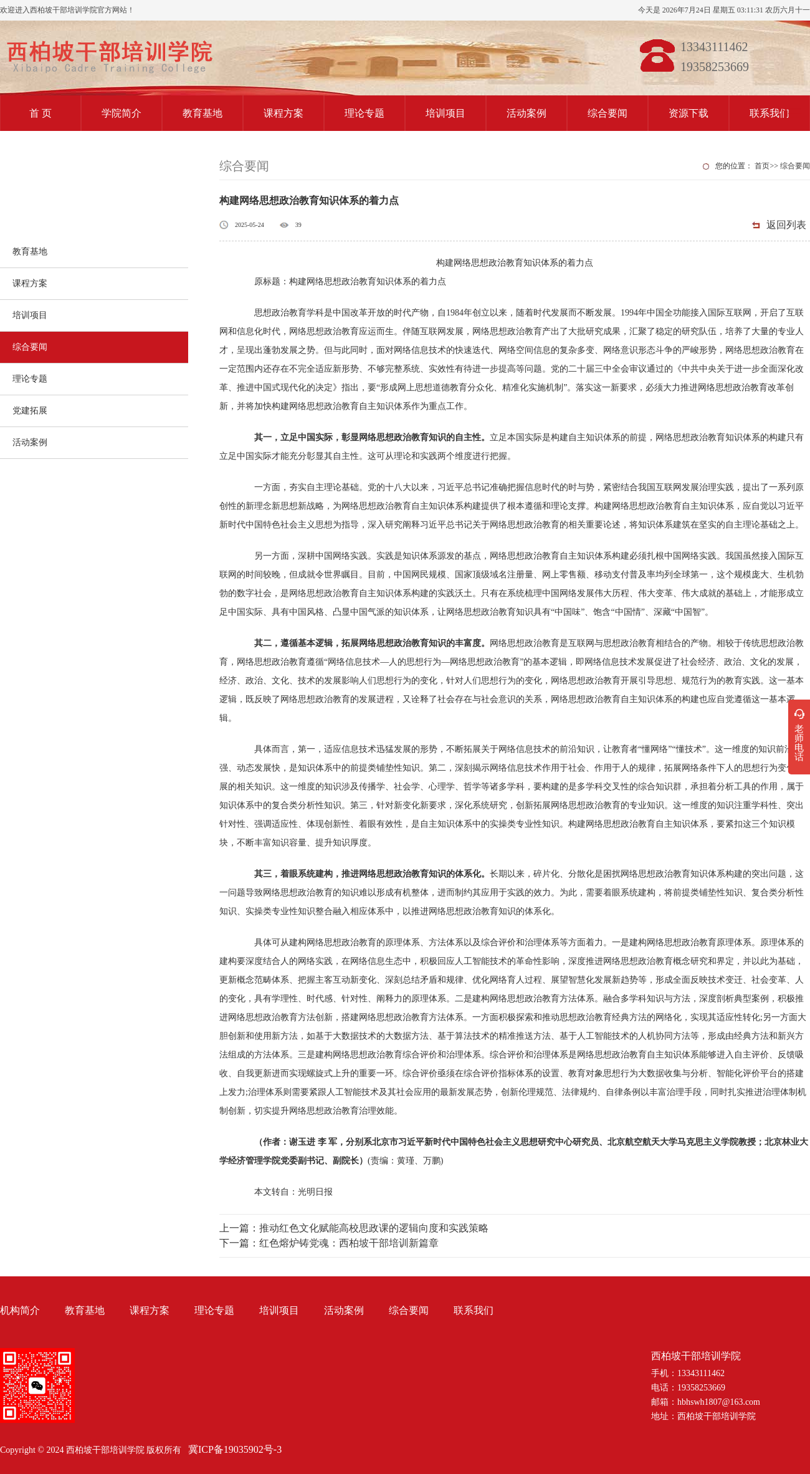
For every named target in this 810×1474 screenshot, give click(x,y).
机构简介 (20, 1310)
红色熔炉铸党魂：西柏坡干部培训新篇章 (349, 1243)
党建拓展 (29, 410)
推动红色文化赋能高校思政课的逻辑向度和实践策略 (373, 1228)
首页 (762, 165)
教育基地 (202, 113)
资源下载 (688, 113)
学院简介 (121, 113)
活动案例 (526, 113)
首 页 (40, 113)
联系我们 (769, 113)
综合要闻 (607, 113)
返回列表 (786, 224)
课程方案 (283, 113)
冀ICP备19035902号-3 (235, 1449)
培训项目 (445, 113)
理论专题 (364, 113)
